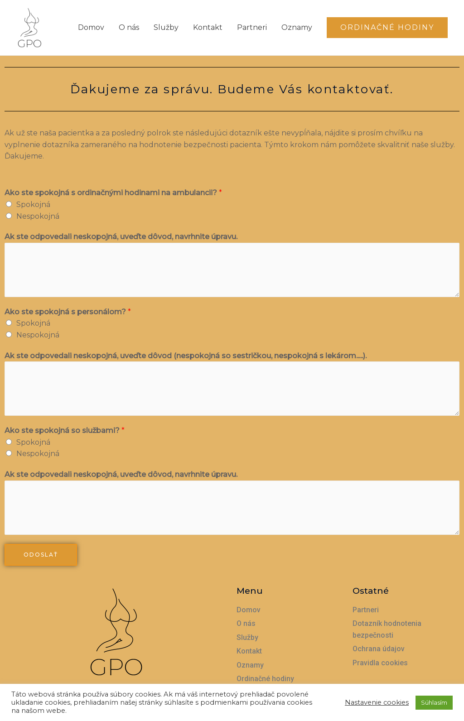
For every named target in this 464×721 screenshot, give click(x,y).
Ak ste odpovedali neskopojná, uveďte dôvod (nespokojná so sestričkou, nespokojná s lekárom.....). (186, 355)
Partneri (252, 27)
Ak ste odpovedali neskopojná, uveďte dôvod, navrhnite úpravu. (121, 236)
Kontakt (207, 27)
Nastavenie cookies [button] (377, 702)
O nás (129, 27)
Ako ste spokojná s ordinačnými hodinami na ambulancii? (113, 192)
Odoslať (41, 554)
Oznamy (296, 27)
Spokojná (33, 204)
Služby (166, 27)
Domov (91, 27)
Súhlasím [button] (434, 702)
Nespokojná (37, 216)
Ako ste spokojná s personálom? (68, 312)
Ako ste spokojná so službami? (65, 430)
